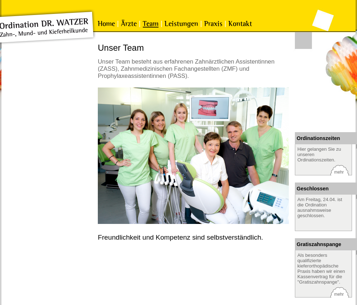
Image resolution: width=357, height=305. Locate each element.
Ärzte (129, 24)
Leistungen (181, 24)
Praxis (213, 24)
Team (151, 24)
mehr (339, 172)
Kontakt (240, 24)
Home (106, 24)
